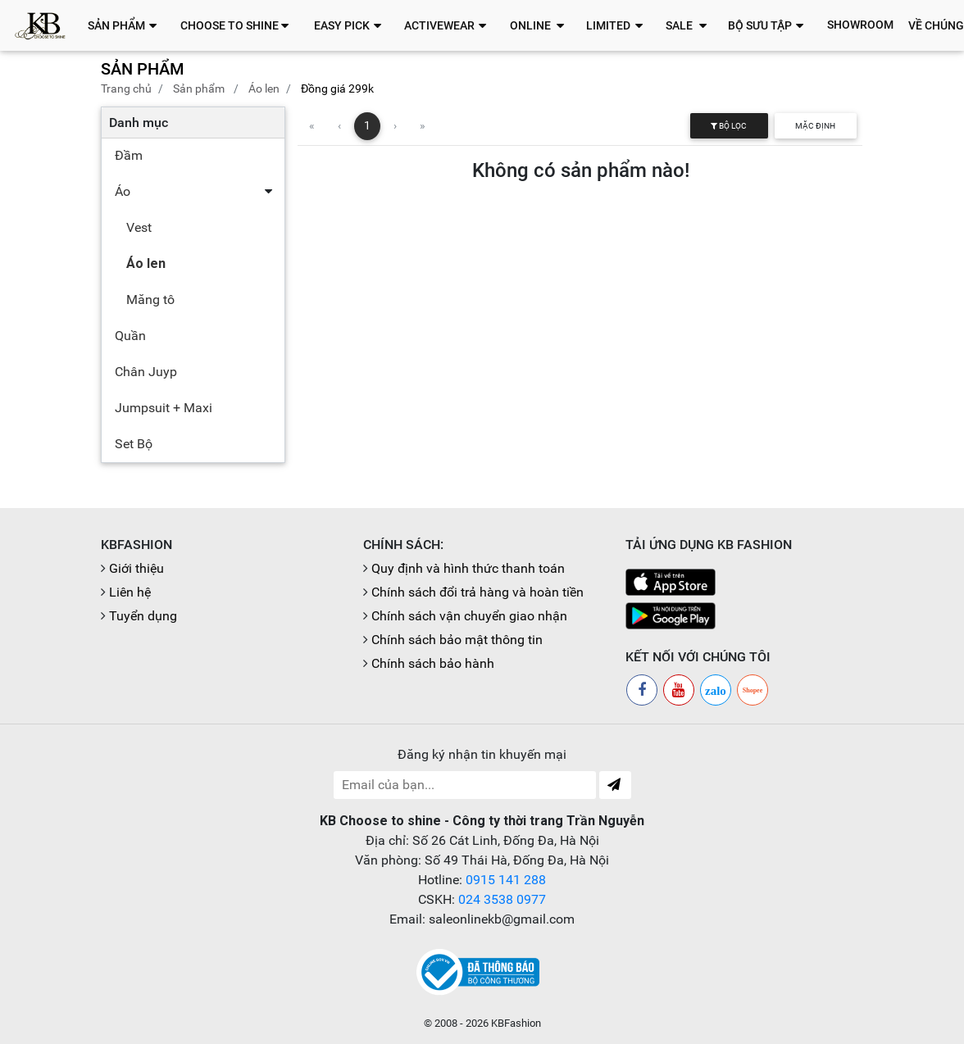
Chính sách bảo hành (432, 663)
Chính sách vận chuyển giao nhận (469, 616)
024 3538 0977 (502, 899)
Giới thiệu (136, 568)
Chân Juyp (146, 371)
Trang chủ (126, 88)
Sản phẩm (199, 88)
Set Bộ (133, 444)
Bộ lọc (729, 125)
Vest (139, 227)
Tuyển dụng (143, 616)
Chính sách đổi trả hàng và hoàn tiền (477, 592)
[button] (126, 25)
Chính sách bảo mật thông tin (457, 639)
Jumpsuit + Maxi (163, 407)
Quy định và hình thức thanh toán (468, 568)
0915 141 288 (506, 879)
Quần (130, 335)
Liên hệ (130, 592)
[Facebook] (641, 690)
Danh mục (138, 122)
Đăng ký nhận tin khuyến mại (482, 754)
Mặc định (815, 125)
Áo (122, 191)
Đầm (129, 155)
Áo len (264, 88)
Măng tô (150, 299)
